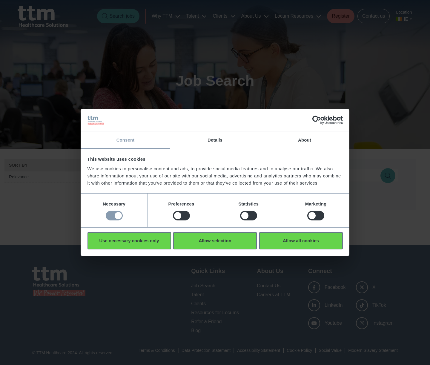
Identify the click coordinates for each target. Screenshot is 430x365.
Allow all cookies (301, 240)
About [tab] (304, 139)
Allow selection (215, 240)
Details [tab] (215, 139)
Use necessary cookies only (129, 240)
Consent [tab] (125, 139)
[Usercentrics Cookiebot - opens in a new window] (317, 120)
